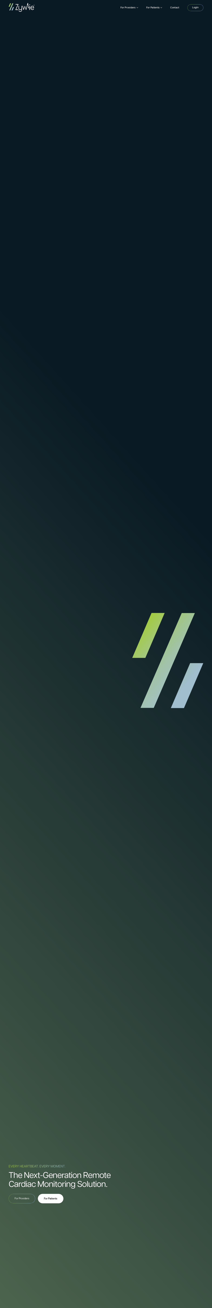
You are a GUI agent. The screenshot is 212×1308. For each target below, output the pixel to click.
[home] (22, 7)
